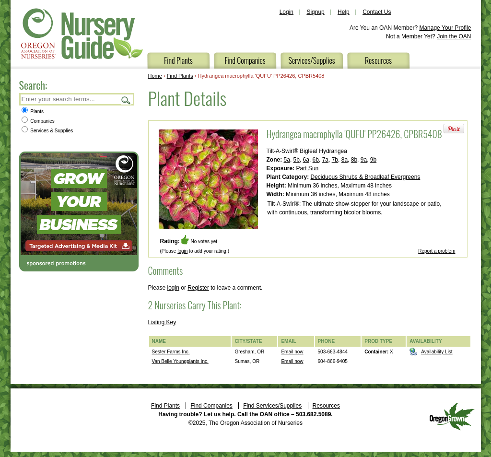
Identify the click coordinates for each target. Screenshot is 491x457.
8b (354, 159)
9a (364, 159)
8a (344, 159)
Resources (378, 60)
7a (325, 159)
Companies (38, 121)
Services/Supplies (311, 60)
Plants (33, 111)
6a (306, 159)
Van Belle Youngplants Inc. (180, 361)
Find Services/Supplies (272, 405)
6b (316, 159)
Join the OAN (454, 36)
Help (344, 12)
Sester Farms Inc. (171, 351)
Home (155, 76)
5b (296, 159)
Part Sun (307, 168)
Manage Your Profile (445, 27)
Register (198, 287)
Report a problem (436, 251)
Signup (315, 12)
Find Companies (244, 60)
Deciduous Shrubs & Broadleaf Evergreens (366, 177)
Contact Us (376, 12)
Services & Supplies (47, 130)
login (182, 251)
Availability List (436, 351)
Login (286, 12)
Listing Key (162, 322)
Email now (292, 351)
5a (287, 159)
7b (335, 159)
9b (373, 159)
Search (126, 100)
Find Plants (178, 60)
